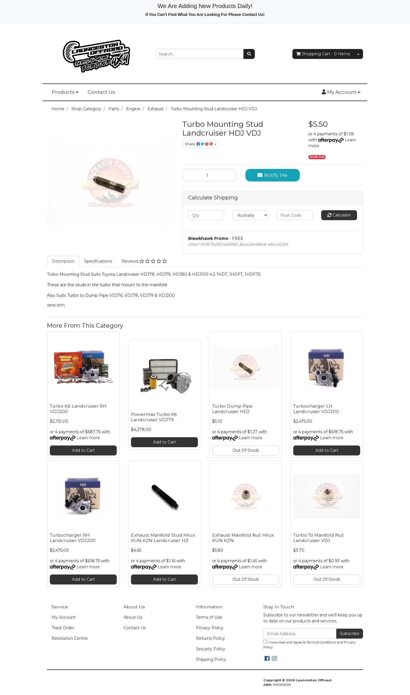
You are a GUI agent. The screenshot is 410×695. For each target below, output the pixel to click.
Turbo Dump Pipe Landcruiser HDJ (232, 408)
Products (63, 92)
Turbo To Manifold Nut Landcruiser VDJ (318, 537)
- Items (323, 54)
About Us (133, 617)
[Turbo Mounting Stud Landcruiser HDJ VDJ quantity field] (209, 175)
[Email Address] (300, 634)
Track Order (63, 627)
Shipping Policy (211, 659)
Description (63, 261)
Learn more (88, 437)
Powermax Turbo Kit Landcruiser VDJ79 (154, 417)
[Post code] (295, 215)
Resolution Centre (70, 638)
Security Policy (210, 648)
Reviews (144, 261)
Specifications (98, 261)
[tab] (63, 261)
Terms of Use (209, 617)
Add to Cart (83, 450)
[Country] (250, 215)
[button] (341, 92)
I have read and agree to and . (309, 644)
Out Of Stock (246, 450)
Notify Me (272, 175)
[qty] (206, 215)
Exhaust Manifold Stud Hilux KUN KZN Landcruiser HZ (163, 537)
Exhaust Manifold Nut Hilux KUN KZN (243, 537)
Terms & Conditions (321, 642)
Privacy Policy (210, 627)
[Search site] (249, 54)
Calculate (339, 215)
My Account (64, 617)
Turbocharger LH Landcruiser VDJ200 (316, 408)
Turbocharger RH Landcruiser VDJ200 (73, 537)
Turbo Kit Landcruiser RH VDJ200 (78, 408)
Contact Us (101, 92)
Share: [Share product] (199, 144)
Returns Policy (210, 638)
